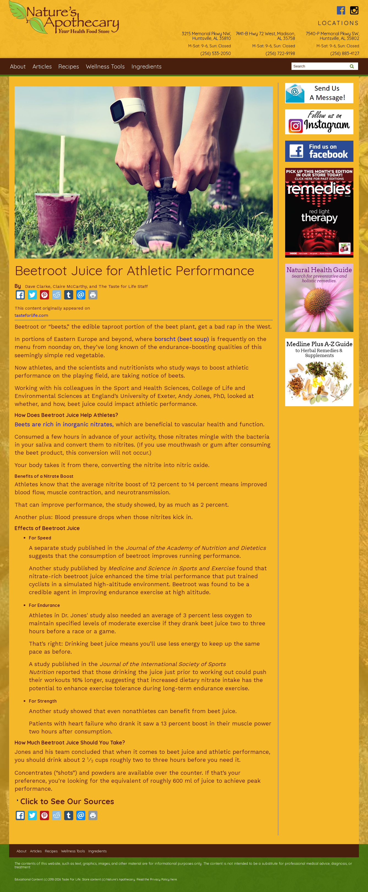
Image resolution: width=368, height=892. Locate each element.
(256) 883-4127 (344, 53)
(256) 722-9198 (280, 53)
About (18, 66)
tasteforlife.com (31, 315)
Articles (42, 66)
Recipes (68, 66)
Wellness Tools (105, 66)
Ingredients (147, 66)
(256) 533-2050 (215, 53)
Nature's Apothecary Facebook (341, 10)
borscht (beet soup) (181, 339)
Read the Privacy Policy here (157, 879)
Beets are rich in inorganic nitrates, (64, 424)
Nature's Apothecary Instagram (354, 10)
